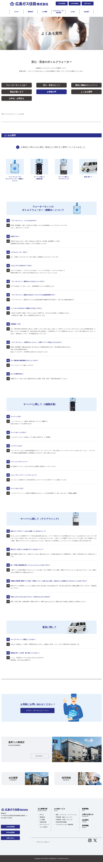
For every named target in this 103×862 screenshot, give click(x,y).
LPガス (16, 11)
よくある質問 (86, 92)
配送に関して (88, 168)
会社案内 (86, 11)
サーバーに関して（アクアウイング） (64, 169)
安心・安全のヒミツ (51, 85)
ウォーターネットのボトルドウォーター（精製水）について (15, 170)
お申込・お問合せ (16, 98)
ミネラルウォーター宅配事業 (58, 11)
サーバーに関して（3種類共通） (39, 169)
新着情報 (87, 809)
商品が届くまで (16, 92)
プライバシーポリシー (43, 842)
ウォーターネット (10, 114)
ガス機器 (44, 11)
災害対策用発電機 (61, 822)
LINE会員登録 (61, 3)
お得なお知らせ (87, 815)
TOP (2, 114)
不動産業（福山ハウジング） (64, 817)
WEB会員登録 (74, 3)
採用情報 (87, 826)
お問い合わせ (87, 3)
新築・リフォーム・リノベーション (66, 814)
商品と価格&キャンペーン (86, 85)
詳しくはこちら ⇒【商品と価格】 (67, 493)
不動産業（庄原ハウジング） (64, 819)
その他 (72, 11)
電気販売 (30, 11)
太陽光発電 (43, 822)
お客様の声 (51, 92)
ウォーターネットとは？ (16, 85)
